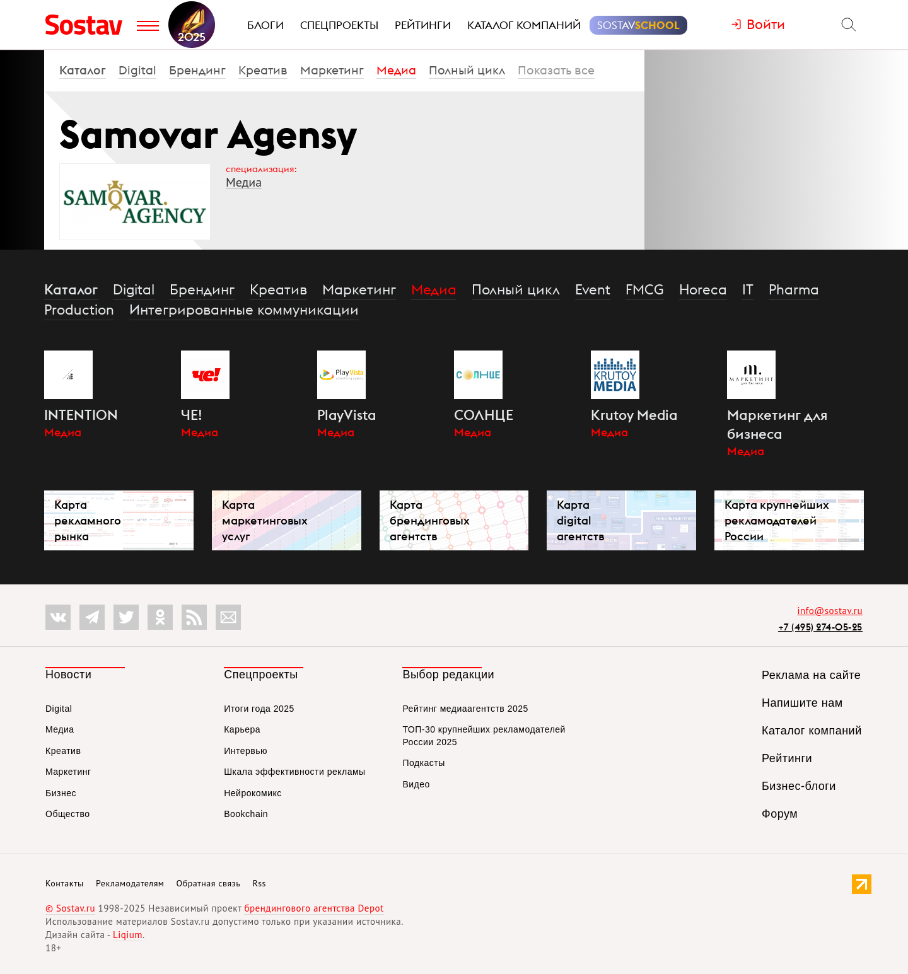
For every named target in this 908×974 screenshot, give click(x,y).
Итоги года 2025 (259, 709)
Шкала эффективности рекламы (294, 772)
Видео (415, 784)
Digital (137, 70)
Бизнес (60, 793)
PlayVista (346, 415)
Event (592, 289)
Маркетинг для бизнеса (777, 424)
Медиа (396, 70)
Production (79, 309)
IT (748, 289)
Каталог (82, 70)
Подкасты (423, 763)
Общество (67, 814)
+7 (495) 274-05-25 (820, 627)
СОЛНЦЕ (483, 415)
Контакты (64, 883)
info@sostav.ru (830, 611)
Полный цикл (467, 70)
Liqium (128, 935)
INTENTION (81, 415)
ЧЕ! (191, 415)
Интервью (245, 751)
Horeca (703, 289)
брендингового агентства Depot (313, 908)
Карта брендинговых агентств (430, 520)
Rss (259, 883)
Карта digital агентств (580, 520)
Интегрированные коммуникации (244, 309)
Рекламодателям (130, 883)
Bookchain (246, 814)
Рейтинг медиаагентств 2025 (465, 709)
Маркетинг (332, 70)
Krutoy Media (634, 415)
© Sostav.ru (70, 908)
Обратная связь (209, 883)
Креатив (263, 70)
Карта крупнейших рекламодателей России (777, 520)
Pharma (794, 289)
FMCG (645, 289)
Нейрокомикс (253, 793)
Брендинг (197, 70)
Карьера (242, 729)
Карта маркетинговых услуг (265, 520)
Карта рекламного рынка (87, 520)
